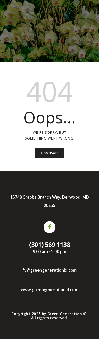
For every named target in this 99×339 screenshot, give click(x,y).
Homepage (49, 153)
